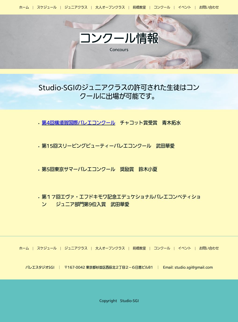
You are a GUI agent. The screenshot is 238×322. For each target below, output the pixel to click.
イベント (184, 7)
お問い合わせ (209, 7)
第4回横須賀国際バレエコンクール (78, 122)
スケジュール (47, 7)
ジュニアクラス (76, 7)
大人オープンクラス (110, 7)
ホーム (24, 7)
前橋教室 (139, 7)
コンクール (162, 7)
